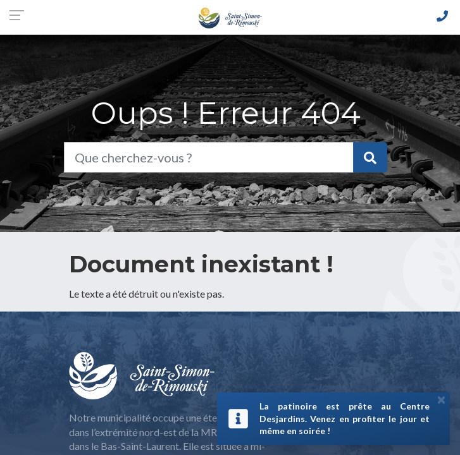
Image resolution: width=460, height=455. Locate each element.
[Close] (441, 399)
